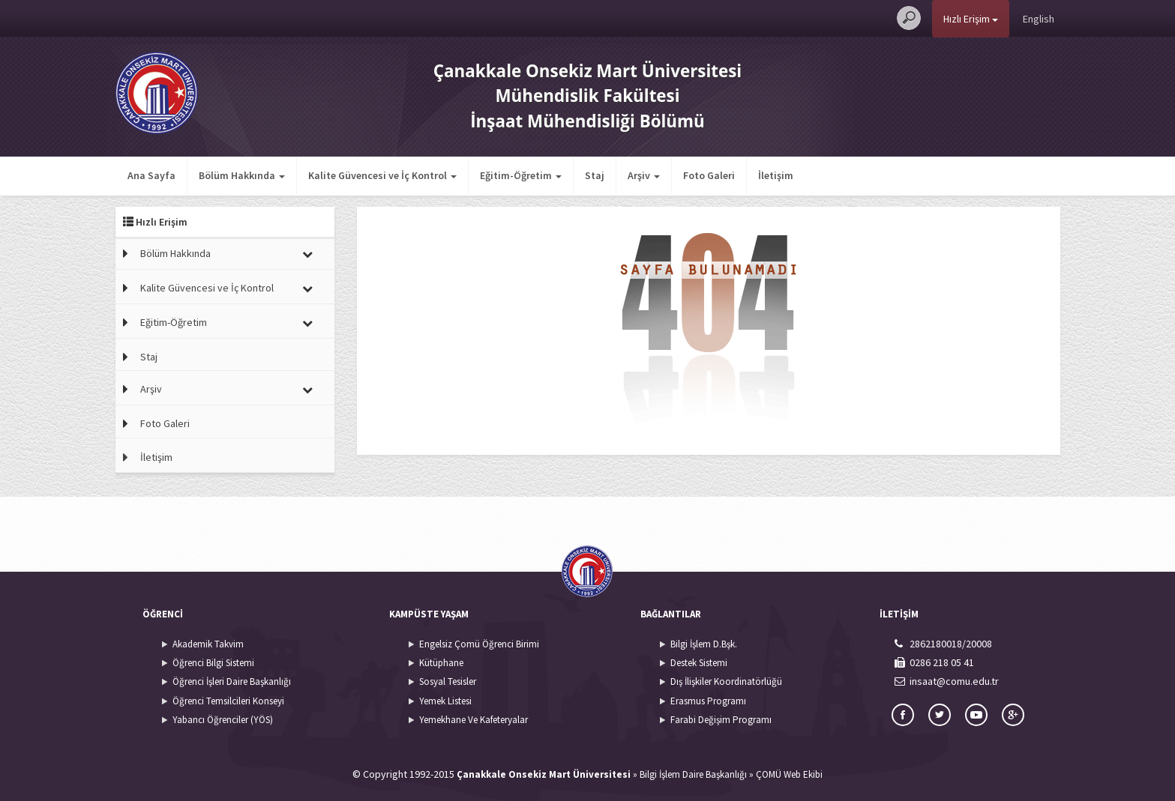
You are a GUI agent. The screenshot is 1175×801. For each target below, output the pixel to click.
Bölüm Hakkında (175, 253)
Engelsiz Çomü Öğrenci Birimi (479, 644)
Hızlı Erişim (970, 18)
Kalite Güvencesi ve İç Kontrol (207, 287)
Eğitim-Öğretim (173, 322)
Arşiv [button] (644, 175)
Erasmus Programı (708, 701)
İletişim (775, 175)
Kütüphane (441, 662)
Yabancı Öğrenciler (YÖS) (222, 719)
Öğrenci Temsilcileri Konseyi (228, 701)
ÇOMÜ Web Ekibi (789, 774)
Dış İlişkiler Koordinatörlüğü (726, 681)
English (1038, 18)
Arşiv (151, 389)
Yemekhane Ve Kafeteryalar (473, 719)
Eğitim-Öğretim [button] (521, 175)
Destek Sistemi (698, 662)
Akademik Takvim (208, 644)
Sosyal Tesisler (447, 681)
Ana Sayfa (151, 175)
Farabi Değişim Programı (721, 719)
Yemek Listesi (445, 701)
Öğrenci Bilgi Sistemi (213, 662)
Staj (594, 175)
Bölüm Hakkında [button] (242, 175)
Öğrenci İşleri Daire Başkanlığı (231, 681)
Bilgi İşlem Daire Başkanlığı (693, 774)
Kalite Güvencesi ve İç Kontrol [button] (382, 175)
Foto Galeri (709, 175)
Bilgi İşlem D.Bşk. (703, 644)
